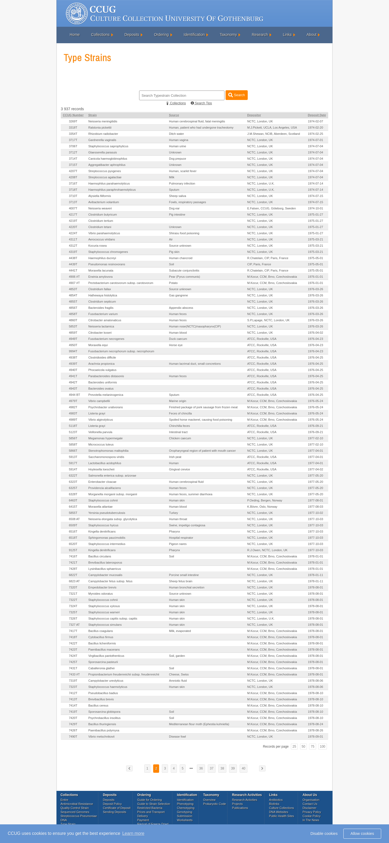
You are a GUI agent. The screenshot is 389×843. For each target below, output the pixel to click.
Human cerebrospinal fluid (186, 481)
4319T (73, 251)
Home (75, 34)
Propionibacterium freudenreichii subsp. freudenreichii (123, 674)
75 (312, 746)
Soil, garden (177, 655)
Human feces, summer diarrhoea (190, 494)
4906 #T (74, 276)
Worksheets (185, 820)
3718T (73, 189)
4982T (73, 407)
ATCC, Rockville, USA (261, 338)
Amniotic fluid (178, 680)
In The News (311, 820)
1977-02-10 (315, 438)
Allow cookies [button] (362, 833)
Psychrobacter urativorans (105, 407)
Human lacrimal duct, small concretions (195, 363)
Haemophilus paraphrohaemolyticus (112, 189)
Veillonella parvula (100, 432)
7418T (73, 637)
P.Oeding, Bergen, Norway (264, 500)
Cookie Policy (312, 816)
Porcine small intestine (184, 575)
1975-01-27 (315, 214)
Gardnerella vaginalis (102, 140)
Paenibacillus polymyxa (103, 730)
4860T (73, 320)
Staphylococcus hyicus (103, 525)
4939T (73, 363)
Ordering (161, 34)
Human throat (178, 519)
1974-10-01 (315, 208)
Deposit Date (317, 115)
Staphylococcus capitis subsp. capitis (112, 618)
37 (211, 768)
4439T (73, 264)
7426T (73, 730)
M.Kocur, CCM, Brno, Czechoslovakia (272, 276)
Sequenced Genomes (75, 812)
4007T (73, 208)
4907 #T (74, 283)
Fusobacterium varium (103, 314)
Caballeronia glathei (101, 668)
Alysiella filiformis (99, 196)
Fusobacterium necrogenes (106, 338)
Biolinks (274, 803)
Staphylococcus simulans (105, 624)
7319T (73, 680)
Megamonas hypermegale (105, 438)
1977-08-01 (315, 500)
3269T (73, 121)
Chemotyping (185, 807)
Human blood (178, 332)
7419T (73, 711)
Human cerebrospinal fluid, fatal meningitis (197, 121)
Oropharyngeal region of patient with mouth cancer (202, 450)
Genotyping (184, 812)
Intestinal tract (178, 432)
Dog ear (174, 208)
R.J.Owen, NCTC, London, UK (267, 550)
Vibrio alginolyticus (100, 419)
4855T (73, 301)
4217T (73, 214)
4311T (73, 239)
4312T (73, 245)
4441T (73, 270)
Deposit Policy (112, 803)
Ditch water (176, 133)
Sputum (174, 189)
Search (236, 95)
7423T (73, 649)
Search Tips (201, 103)
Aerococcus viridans (101, 239)
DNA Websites (278, 812)
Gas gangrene (178, 295)
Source (174, 115)
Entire (64, 799)
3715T (73, 164)
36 (201, 768)
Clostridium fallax (99, 289)
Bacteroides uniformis (102, 382)
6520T (73, 544)
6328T (73, 494)
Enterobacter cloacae (102, 481)
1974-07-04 (315, 146)
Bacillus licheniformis (102, 643)
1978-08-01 (315, 587)
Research (260, 34)
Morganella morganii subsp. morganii (112, 494)
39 (233, 768)
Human (174, 463)
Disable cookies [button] (324, 833)
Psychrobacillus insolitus (104, 718)
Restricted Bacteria (149, 807)
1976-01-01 (315, 276)
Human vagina (178, 140)
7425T (73, 662)
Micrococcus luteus (101, 444)
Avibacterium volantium (103, 202)
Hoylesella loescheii (101, 469)
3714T (73, 158)
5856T (73, 438)
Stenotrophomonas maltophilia (108, 450)
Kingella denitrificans (102, 531)
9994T (73, 351)
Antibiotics (276, 799)
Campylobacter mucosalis (105, 575)
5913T (73, 457)
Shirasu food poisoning (184, 233)
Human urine (177, 146)
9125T (73, 550)
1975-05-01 (315, 258)
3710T (73, 196)
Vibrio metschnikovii (101, 736)
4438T (73, 258)
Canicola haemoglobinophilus (107, 158)
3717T (73, 140)
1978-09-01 (315, 736)
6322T (73, 475)
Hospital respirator (181, 537)
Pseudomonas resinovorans (106, 264)
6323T (73, 481)
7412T (73, 693)
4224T (73, 233)
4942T (73, 382)
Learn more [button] (133, 833)
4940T (73, 370)
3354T (73, 133)
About (312, 34)
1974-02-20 (315, 127)
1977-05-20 (315, 475)
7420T (73, 718)
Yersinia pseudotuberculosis (106, 512)
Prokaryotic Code (214, 803)
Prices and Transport (151, 812)
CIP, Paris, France (259, 264)
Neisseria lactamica (101, 326)
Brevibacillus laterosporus (105, 562)
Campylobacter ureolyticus (105, 680)
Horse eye (176, 345)
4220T (73, 227)
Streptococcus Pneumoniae (79, 816)
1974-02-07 (315, 121)
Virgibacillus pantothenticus (106, 655)
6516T (73, 531)
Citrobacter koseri (100, 332)
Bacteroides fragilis (100, 307)
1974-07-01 (315, 140)
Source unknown (180, 245)
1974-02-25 (315, 133)
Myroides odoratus (100, 593)
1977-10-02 (315, 512)
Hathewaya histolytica (102, 295)
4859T (73, 332)
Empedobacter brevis (102, 587)
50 (303, 746)
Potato (173, 283)
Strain (92, 115)
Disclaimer (309, 807)
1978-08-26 (315, 730)
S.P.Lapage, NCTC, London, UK (268, 320)
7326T (73, 618)
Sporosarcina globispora (104, 711)
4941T (73, 376)
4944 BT (74, 394)
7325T (73, 612)
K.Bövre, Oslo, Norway (262, 506)
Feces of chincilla (180, 413)
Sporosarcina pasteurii (103, 662)
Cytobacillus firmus (100, 637)
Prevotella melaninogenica (105, 394)
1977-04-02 (315, 469)
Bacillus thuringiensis (102, 724)
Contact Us (310, 803)
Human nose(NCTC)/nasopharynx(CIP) (195, 326)
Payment (143, 820)
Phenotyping (185, 803)
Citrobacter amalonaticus (104, 320)
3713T (73, 202)
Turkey (173, 512)
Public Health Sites (281, 816)
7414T (73, 705)
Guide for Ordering (149, 799)
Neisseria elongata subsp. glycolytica (112, 519)
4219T (73, 220)
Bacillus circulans (99, 556)
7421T (73, 562)
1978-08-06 (315, 680)
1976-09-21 (315, 425)
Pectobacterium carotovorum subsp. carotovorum (120, 283)
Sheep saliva (177, 196)
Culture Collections (281, 807)
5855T (73, 512)
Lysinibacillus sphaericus (104, 568)
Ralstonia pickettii (100, 127)
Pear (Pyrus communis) (184, 276)
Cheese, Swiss (179, 674)
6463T (73, 500)
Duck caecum (178, 338)
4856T (73, 307)
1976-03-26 (315, 289)
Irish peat (175, 457)
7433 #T (74, 674)
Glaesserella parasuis (102, 152)
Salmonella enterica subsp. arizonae (112, 475)
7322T (73, 599)
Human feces (178, 314)
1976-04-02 (315, 332)
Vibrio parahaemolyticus (104, 233)
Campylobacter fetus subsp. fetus (110, 581)
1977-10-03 (315, 519)
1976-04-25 (315, 357)
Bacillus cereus (98, 705)
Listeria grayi (96, 413)
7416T (73, 556)
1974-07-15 (315, 196)
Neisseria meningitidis (102, 121)
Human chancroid (180, 258)
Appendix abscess (181, 307)
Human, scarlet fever (182, 171)
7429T (73, 724)
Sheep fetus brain (180, 581)
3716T (73, 183)
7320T (73, 587)
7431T (73, 668)
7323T (73, 686)
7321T (73, 593)
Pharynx (174, 531)
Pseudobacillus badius (103, 693)
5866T (73, 450)
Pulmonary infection (182, 183)
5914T (73, 469)
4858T (73, 314)
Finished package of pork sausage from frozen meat (203, 407)
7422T (73, 643)
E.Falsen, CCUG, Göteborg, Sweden (271, 208)
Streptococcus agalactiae (105, 177)
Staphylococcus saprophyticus (108, 146)
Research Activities (244, 799)
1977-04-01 (315, 450)
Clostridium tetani (99, 227)
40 (243, 768)
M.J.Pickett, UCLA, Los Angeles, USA (272, 127)
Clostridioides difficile (102, 357)
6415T (73, 506)
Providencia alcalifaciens (104, 488)
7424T (73, 655)
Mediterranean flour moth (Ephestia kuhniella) (199, 724)
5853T (73, 326)
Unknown (175, 152)
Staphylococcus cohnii (103, 500)
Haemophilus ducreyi (102, 258)
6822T (73, 575)
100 (322, 746)
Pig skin (174, 251)
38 (222, 768)
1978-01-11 (315, 575)
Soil (171, 264)
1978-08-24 (315, 724)
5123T (73, 432)
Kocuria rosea (97, 245)
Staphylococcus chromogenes (108, 251)
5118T (73, 425)
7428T (73, 568)
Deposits (132, 34)
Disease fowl (177, 736)
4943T (73, 388)
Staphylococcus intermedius (106, 544)
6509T (73, 525)
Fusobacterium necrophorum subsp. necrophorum (121, 351)
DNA (64, 820)
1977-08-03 (315, 506)
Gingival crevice (179, 469)
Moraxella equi (98, 345)
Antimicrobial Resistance (77, 803)
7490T (73, 736)
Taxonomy (228, 34)
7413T (73, 699)
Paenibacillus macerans (104, 649)
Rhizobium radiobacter (103, 133)
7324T (73, 606)
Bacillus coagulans (100, 631)
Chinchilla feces (179, 425)
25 (294, 746)
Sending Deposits (114, 812)
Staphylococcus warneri (104, 612)
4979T (73, 401)
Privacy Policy (312, 812)
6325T (73, 488)
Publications (240, 807)
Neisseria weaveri (100, 208)
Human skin (177, 500)
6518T (73, 537)
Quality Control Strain (75, 807)
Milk (172, 177)
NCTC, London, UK (260, 121)
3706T (73, 146)
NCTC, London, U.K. (260, 183)
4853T (73, 289)
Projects (237, 803)
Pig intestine (177, 214)
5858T (73, 444)
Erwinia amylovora (100, 276)
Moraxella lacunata (100, 270)
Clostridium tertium (100, 220)
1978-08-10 (315, 693)
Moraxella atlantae (100, 506)
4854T (73, 295)
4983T (73, 413)
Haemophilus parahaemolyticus (109, 183)
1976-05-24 (315, 401)
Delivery (142, 816)
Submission (184, 816)
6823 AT (74, 581)
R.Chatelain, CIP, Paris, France (267, 258)
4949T (73, 338)
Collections (100, 34)
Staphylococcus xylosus (104, 606)
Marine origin (177, 401)
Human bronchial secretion (186, 587)
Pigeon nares (178, 544)
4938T (73, 357)
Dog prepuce (177, 158)
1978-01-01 (315, 556)
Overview (209, 799)
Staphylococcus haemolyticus (107, 686)
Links (287, 34)
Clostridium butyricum (102, 214)
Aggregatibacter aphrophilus (107, 164)
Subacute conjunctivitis (184, 270)
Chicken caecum (180, 438)
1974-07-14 (315, 183)
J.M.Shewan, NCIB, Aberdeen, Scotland (273, 133)
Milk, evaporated (180, 631)
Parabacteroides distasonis (106, 376)
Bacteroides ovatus (101, 388)
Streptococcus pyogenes (104, 171)
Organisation (311, 799)
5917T (73, 463)
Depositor (254, 115)
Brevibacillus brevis (101, 699)
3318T (73, 127)
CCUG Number (73, 115)
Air (171, 239)
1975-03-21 (315, 239)
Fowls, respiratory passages (187, 202)
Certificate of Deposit (116, 807)
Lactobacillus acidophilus (104, 463)
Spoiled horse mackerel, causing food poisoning (200, 419)
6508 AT (74, 519)
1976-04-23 (315, 338)
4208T (73, 177)
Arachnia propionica (101, 363)
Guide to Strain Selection (153, 803)
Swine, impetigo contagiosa (187, 525)
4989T (73, 419)
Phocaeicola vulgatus (102, 370)
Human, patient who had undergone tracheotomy (201, 127)
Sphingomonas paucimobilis (106, 537)
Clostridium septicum (102, 301)
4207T (73, 171)
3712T (73, 152)
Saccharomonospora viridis (106, 457)
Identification (194, 34)
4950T (73, 345)
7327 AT (74, 624)
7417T (73, 631)
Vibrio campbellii (99, 401)
